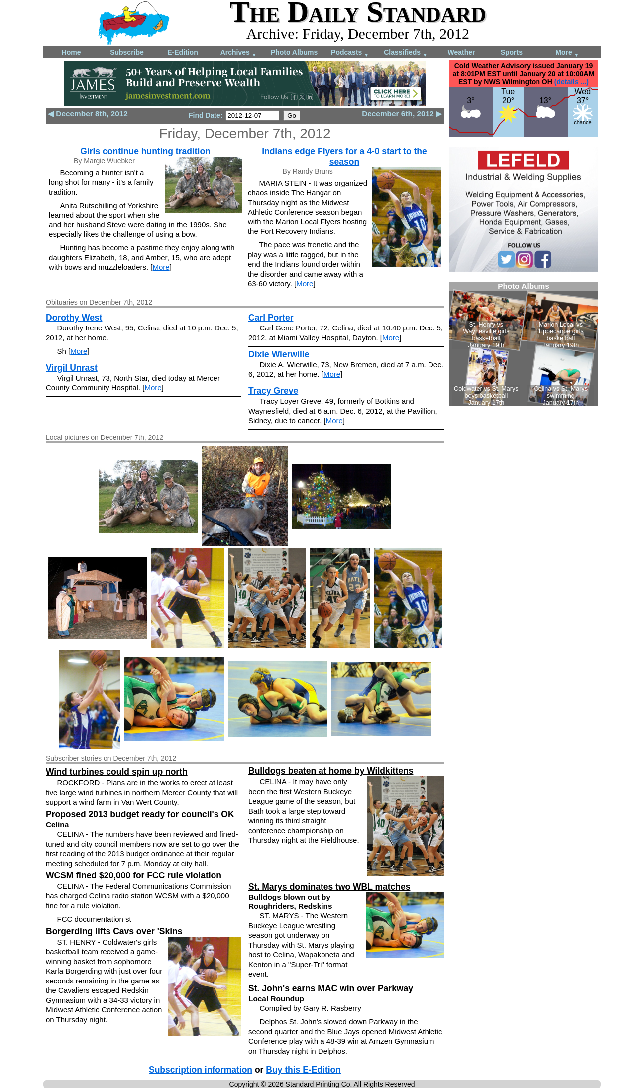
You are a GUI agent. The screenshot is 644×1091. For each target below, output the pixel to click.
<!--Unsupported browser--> (523, 344)
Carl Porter (270, 318)
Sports (512, 52)
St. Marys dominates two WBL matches (329, 887)
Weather (461, 52)
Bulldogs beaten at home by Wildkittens (330, 771)
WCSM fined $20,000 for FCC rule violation (133, 875)
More (567, 53)
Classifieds (406, 53)
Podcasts (350, 53)
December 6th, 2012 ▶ (402, 113)
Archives (238, 53)
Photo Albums (294, 52)
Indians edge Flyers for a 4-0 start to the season (344, 156)
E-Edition (182, 52)
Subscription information (200, 1070)
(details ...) (571, 82)
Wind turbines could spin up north (117, 772)
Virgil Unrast (72, 368)
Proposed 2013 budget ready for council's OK (140, 814)
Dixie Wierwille (278, 354)
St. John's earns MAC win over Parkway (330, 988)
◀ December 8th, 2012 (88, 113)
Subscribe (127, 52)
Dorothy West (74, 318)
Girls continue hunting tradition (145, 151)
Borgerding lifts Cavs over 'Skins (114, 931)
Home (71, 52)
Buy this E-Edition (303, 1070)
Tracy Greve (273, 391)
